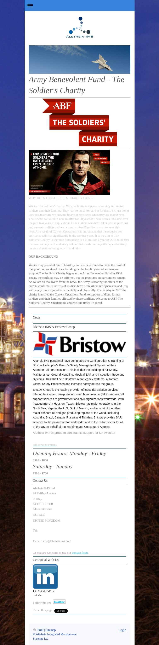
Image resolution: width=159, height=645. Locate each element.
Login (122, 630)
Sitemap (51, 630)
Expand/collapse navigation (80, 5)
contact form (80, 552)
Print (38, 630)
